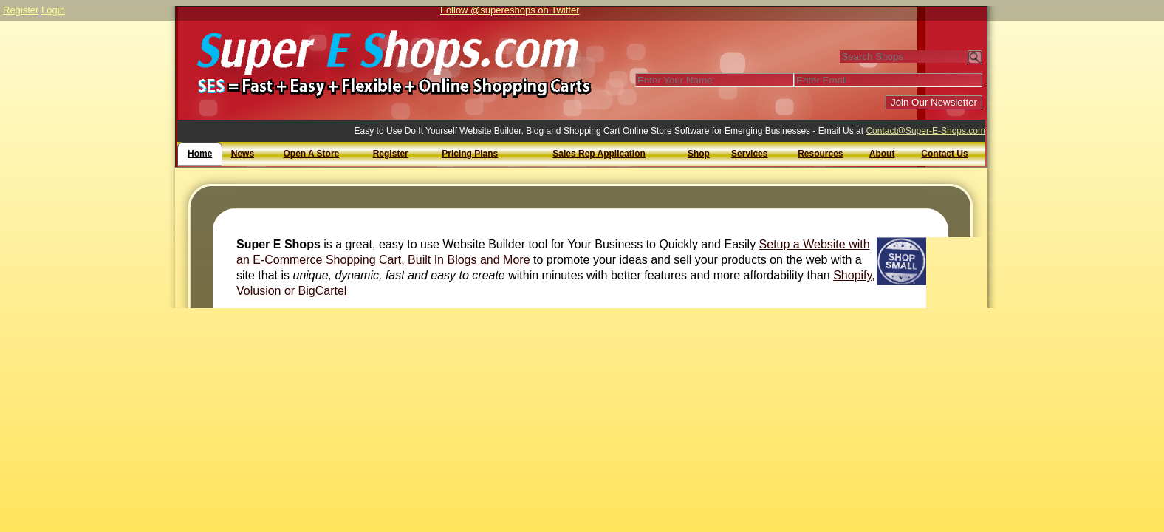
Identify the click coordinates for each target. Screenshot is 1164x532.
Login (53, 10)
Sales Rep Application (599, 154)
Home (200, 154)
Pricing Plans (470, 154)
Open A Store (311, 154)
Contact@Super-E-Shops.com (925, 131)
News (242, 154)
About (882, 154)
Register (20, 10)
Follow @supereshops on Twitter (510, 10)
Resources (820, 154)
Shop (699, 154)
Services (749, 154)
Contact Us (944, 154)
